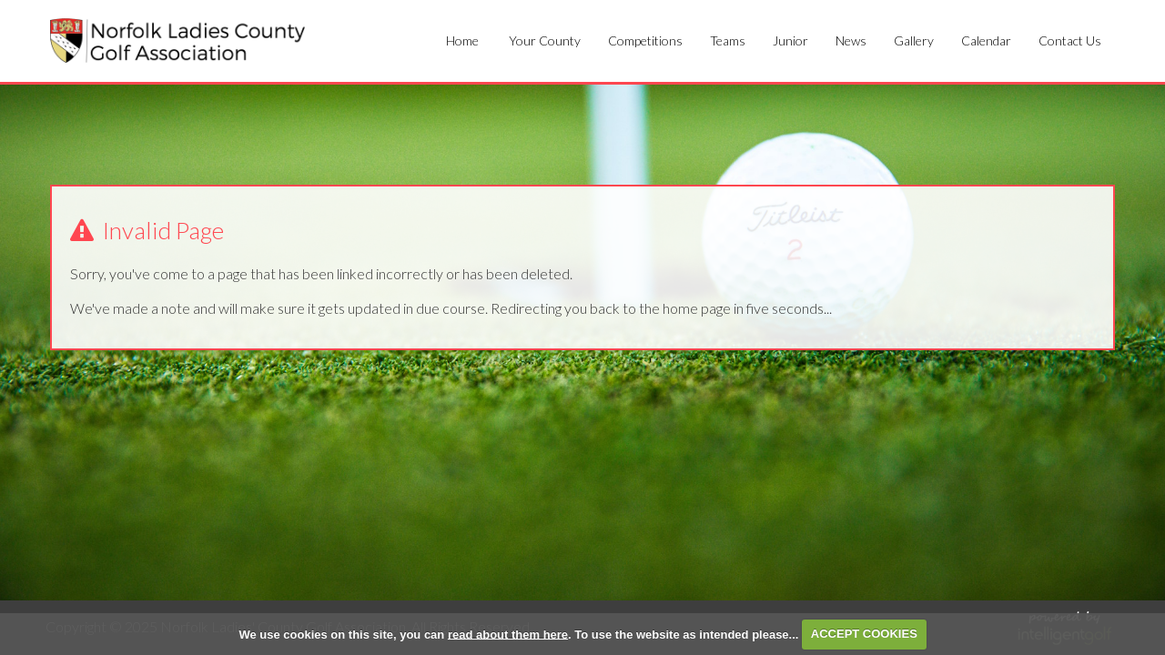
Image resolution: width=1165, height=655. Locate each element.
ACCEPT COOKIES (864, 633)
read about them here (508, 633)
